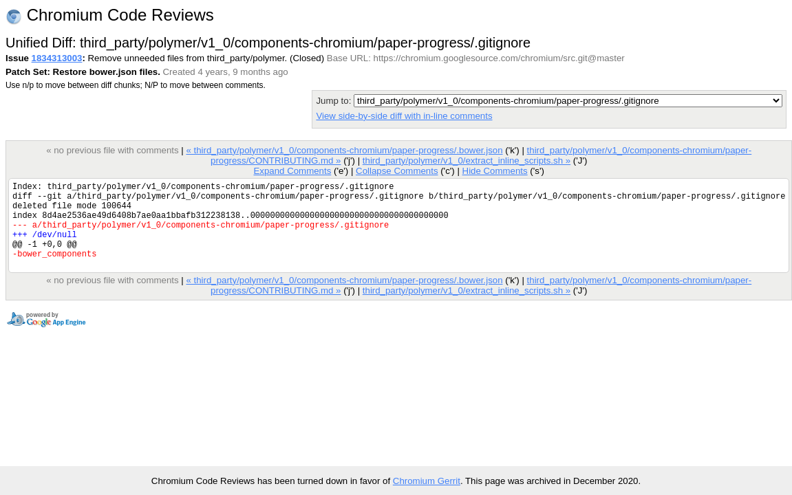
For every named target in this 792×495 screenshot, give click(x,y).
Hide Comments (494, 171)
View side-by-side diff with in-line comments (404, 116)
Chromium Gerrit (426, 481)
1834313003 (57, 58)
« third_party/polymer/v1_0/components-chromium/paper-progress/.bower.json (344, 150)
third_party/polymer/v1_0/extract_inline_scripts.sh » (466, 160)
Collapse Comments (397, 171)
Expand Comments (292, 171)
